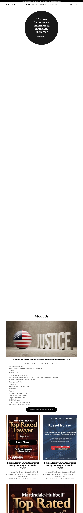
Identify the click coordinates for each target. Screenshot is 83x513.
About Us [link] (34, 4)
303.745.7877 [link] (72, 4)
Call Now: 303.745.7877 (41, 36)
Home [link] (28, 4)
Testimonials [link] (42, 4)
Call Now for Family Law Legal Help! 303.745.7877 (41, 409)
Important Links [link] (52, 4)
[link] (15, 4)
